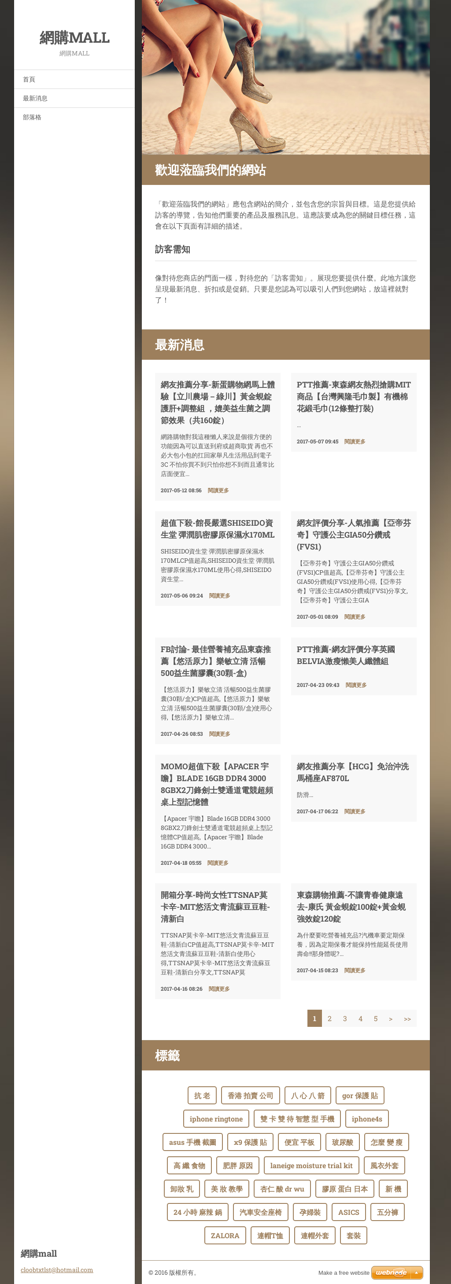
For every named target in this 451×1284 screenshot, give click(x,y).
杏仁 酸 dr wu (282, 1188)
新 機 (393, 1188)
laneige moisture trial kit (311, 1165)
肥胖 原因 (238, 1165)
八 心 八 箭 (308, 1095)
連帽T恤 (270, 1235)
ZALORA (225, 1235)
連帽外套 (315, 1235)
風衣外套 (384, 1165)
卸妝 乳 (181, 1188)
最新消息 (35, 98)
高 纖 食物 (189, 1165)
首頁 (29, 79)
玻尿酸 (342, 1142)
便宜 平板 (299, 1142)
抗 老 (202, 1095)
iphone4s (367, 1118)
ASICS (348, 1212)
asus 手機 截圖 (192, 1142)
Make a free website (344, 1272)
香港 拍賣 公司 (251, 1095)
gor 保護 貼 (360, 1095)
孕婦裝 (310, 1212)
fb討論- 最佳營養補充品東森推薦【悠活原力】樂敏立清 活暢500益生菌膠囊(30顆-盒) (216, 661)
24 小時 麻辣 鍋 (198, 1212)
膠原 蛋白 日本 (345, 1188)
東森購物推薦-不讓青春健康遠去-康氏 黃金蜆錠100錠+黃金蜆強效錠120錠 (351, 906)
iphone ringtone (216, 1118)
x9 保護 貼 (250, 1142)
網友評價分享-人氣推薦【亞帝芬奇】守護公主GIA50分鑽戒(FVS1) (354, 534)
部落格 (32, 117)
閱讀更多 (218, 490)
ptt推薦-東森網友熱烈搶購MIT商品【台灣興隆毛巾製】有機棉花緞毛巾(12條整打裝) (354, 396)
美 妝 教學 (227, 1188)
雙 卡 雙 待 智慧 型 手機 (297, 1118)
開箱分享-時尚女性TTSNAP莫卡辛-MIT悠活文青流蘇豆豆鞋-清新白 (215, 906)
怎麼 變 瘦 (387, 1142)
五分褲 (387, 1212)
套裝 (354, 1235)
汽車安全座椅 (261, 1212)
